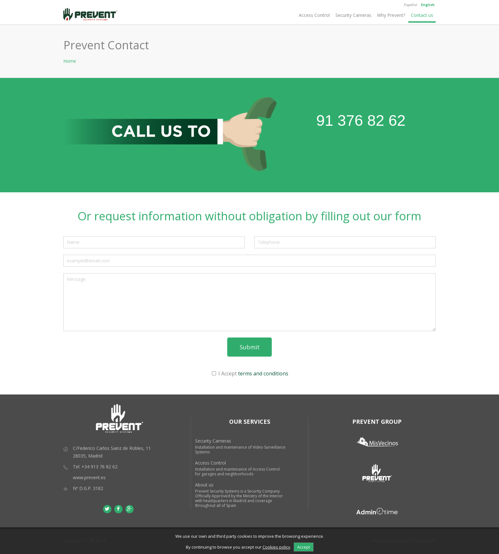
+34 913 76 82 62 (99, 467)
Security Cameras (353, 15)
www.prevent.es (89, 477)
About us (204, 485)
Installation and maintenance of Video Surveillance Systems (240, 449)
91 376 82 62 (360, 120)
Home (69, 61)
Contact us (422, 15)
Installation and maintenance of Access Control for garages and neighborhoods (237, 471)
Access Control (314, 15)
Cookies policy (276, 547)
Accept (303, 547)
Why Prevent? (391, 15)
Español (410, 4)
